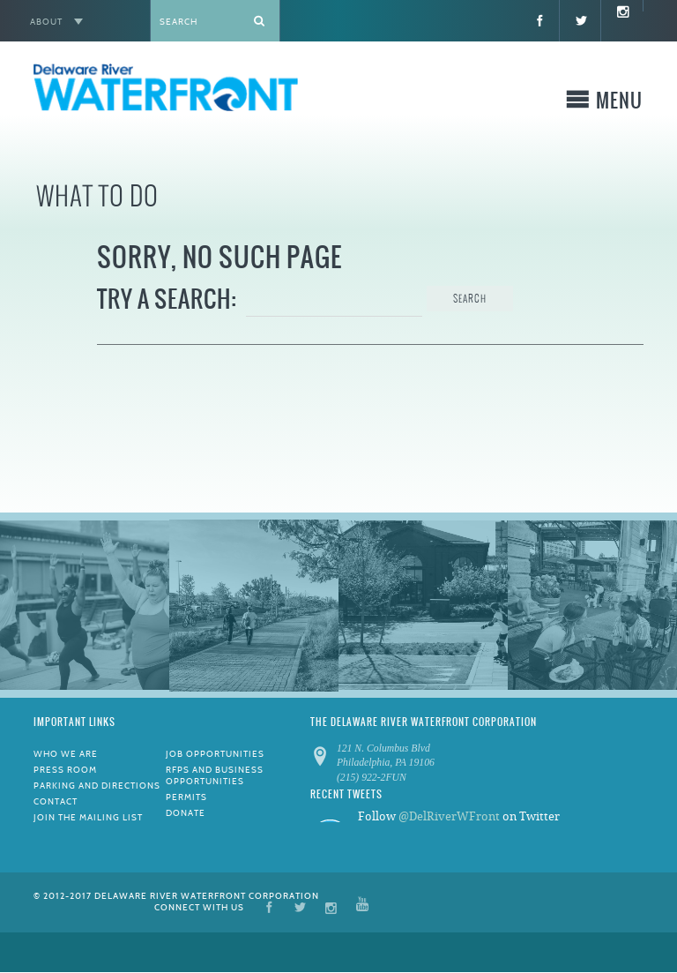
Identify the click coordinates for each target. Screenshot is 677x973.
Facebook (269, 906)
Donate (185, 813)
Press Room (65, 769)
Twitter (300, 906)
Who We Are (65, 754)
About (46, 21)
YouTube (362, 906)
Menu (619, 104)
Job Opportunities (215, 754)
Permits (186, 797)
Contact (55, 801)
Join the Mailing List (88, 817)
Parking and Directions (96, 785)
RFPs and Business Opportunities (215, 775)
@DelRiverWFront (449, 816)
